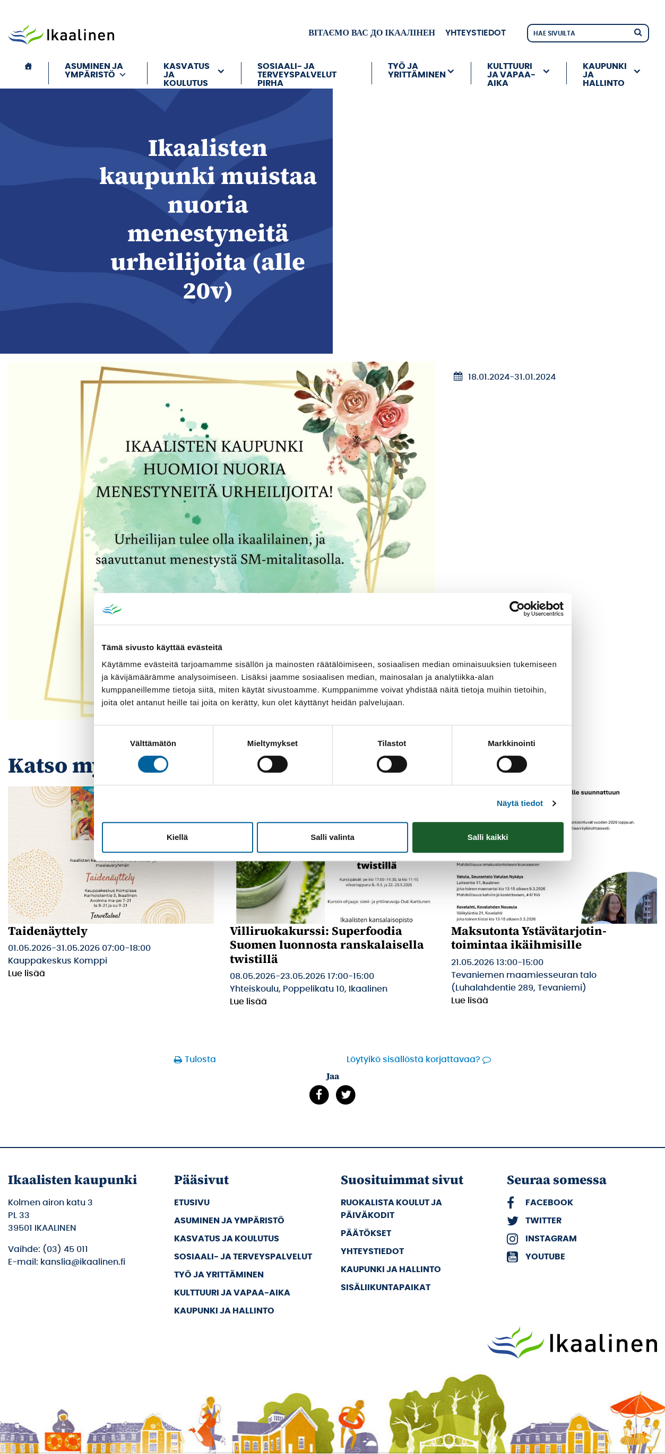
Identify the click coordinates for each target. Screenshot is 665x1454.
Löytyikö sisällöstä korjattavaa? (413, 1059)
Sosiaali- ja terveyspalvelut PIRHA (296, 73)
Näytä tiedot (520, 803)
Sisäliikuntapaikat (385, 1287)
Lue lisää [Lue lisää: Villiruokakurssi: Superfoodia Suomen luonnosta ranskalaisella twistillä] (248, 1001)
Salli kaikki (488, 837)
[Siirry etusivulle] (61, 35)
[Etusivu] (28, 73)
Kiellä (177, 837)
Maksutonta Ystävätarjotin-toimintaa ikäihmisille (529, 937)
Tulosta (200, 1059)
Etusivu (192, 1202)
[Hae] (638, 31)
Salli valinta (332, 837)
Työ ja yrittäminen (417, 70)
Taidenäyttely (48, 931)
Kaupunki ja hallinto (605, 73)
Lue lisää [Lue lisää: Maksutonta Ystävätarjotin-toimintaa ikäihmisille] (469, 1000)
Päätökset (366, 1233)
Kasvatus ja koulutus (186, 73)
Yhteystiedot (475, 33)
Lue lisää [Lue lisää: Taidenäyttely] (26, 973)
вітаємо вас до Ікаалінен (371, 33)
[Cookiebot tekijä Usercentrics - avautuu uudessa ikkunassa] (517, 609)
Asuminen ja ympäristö (96, 70)
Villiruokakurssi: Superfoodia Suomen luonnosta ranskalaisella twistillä (327, 945)
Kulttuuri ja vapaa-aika (511, 73)
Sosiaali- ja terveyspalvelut (243, 1256)
